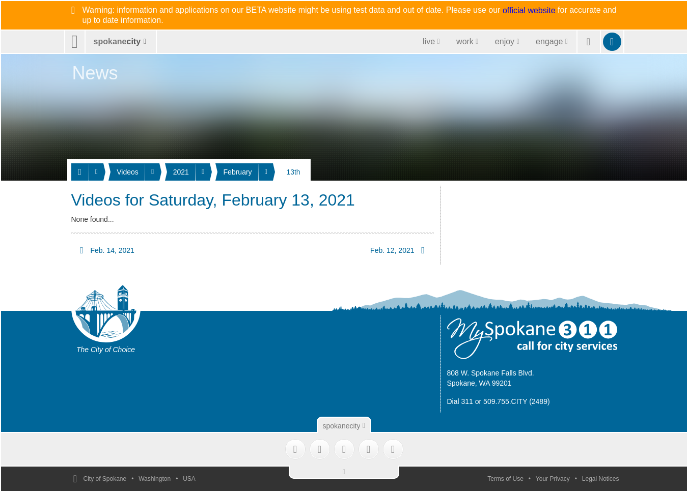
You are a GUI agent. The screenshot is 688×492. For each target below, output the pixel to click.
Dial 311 (460, 401)
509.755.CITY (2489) (516, 401)
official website (529, 11)
